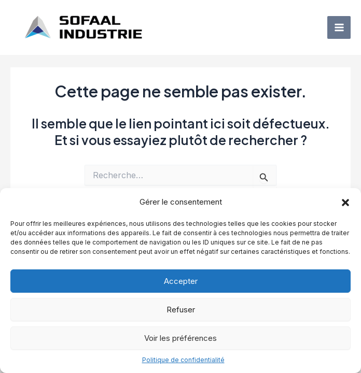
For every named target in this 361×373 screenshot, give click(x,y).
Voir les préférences (180, 338)
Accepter (181, 281)
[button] (345, 202)
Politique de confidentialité (183, 360)
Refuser (180, 309)
